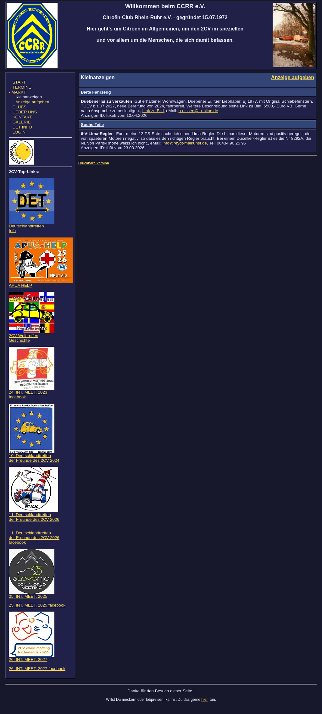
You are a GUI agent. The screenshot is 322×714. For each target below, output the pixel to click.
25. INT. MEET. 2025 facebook (37, 611)
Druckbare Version (93, 163)
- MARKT (17, 93)
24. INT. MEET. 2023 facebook (31, 399)
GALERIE (20, 127)
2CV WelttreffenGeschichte (31, 342)
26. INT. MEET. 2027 (31, 664)
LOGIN (17, 138)
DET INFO (20, 132)
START (17, 82)
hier (204, 706)
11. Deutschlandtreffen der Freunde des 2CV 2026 (34, 521)
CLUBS (17, 110)
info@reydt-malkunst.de (185, 143)
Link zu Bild (153, 110)
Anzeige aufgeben (30, 104)
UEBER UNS (23, 115)
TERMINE (20, 88)
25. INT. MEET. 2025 (31, 601)
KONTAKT (20, 121)
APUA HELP (41, 290)
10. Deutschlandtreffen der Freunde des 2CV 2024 (34, 462)
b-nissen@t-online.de (198, 110)
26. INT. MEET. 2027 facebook (37, 675)
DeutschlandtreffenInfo (31, 232)
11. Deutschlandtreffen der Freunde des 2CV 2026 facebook (34, 544)
